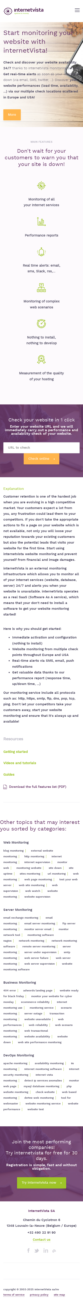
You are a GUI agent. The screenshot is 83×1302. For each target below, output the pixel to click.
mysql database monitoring (41, 1086)
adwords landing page (37, 990)
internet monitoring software (43, 1069)
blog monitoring (13, 850)
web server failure (36, 958)
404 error (9, 990)
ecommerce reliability (35, 1002)
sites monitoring (30, 873)
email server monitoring (39, 923)
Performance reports (41, 235)
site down (55, 868)
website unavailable (37, 1019)
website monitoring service (43, 1103)
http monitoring (34, 856)
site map (59, 1294)
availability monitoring (49, 1063)
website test (35, 1109)
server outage (33, 1013)
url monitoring (57, 873)
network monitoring (31, 940)
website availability (37, 1036)
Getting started (15, 752)
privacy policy (39, 1294)
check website (45, 1092)
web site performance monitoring (40, 1042)
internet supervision (37, 862)
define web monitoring (39, 1098)
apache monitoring (15, 1063)
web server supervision (39, 963)
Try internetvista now (42, 1183)
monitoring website (28, 868)
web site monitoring (32, 885)
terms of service (14, 1294)
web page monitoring (38, 879)
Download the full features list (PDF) (34, 787)
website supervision (37, 896)
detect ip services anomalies (43, 1080)
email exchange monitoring (20, 917)
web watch (32, 891)
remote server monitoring (38, 946)
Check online (41, 459)
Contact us (41, 1240)
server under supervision (40, 952)
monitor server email (37, 929)
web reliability (38, 1025)
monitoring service (42, 1008)
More (12, 115)
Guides (8, 775)
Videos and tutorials (19, 763)
